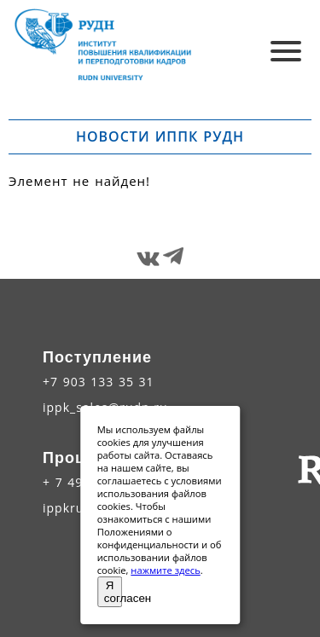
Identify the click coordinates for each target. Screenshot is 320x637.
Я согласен (113, 592)
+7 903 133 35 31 (98, 382)
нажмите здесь (165, 570)
